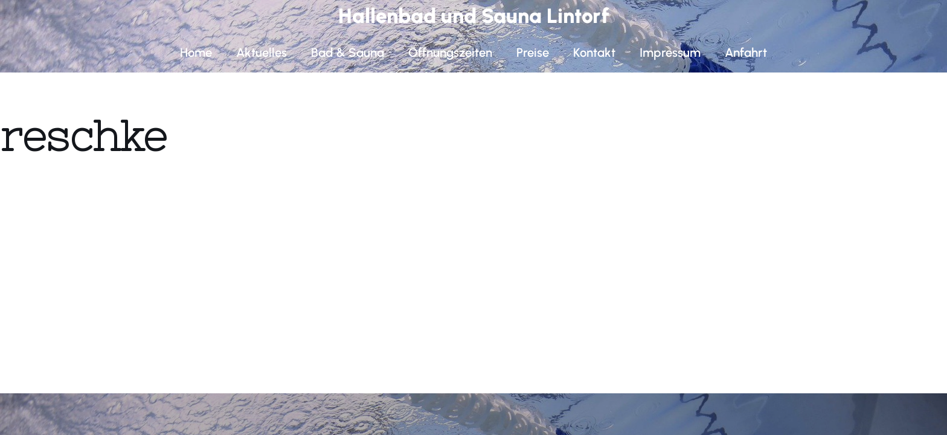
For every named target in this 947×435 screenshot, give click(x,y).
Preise (532, 52)
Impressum (670, 52)
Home (196, 52)
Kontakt (594, 52)
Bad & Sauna (347, 52)
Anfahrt (746, 52)
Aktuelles (261, 52)
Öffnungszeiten (450, 52)
